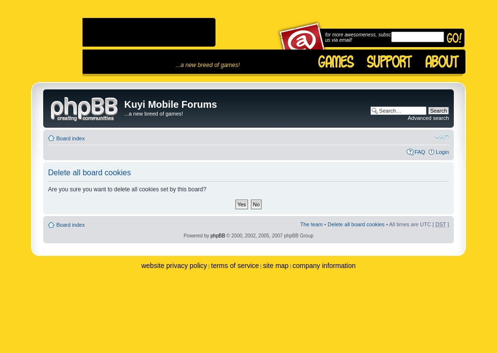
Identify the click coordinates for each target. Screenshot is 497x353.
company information (324, 265)
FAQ (419, 152)
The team (311, 224)
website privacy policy (174, 265)
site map (276, 265)
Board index (70, 138)
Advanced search (428, 118)
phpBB (218, 235)
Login (442, 152)
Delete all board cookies (356, 224)
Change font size (442, 136)
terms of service (235, 265)
